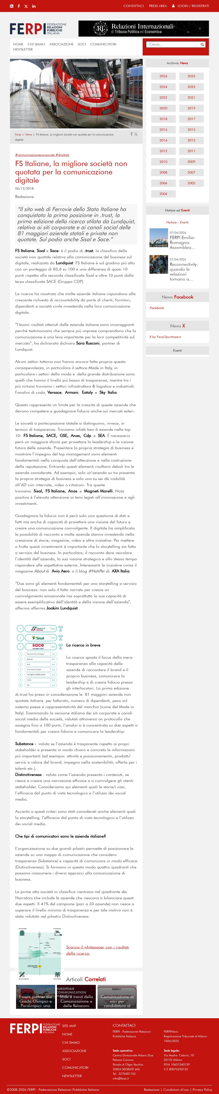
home (18, 44)
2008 (163, 172)
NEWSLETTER (23, 49)
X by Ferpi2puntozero (165, 337)
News (28, 134)
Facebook (156, 308)
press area (158, 6)
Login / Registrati (190, 6)
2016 (163, 130)
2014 (163, 140)
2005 (191, 183)
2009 (191, 162)
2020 (163, 108)
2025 (191, 76)
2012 (163, 151)
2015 (191, 130)
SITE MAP (69, 1026)
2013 (191, 140)
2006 (163, 183)
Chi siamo (36, 44)
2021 (191, 97)
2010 (163, 162)
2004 (163, 194)
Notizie (171, 222)
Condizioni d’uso (176, 1090)
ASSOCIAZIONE (61, 44)
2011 (191, 151)
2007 (191, 172)
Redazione (151, 1090)
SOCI (82, 44)
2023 (191, 87)
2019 (191, 108)
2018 (163, 119)
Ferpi (18, 134)
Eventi (184, 222)
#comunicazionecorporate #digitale (42, 155)
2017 (191, 119)
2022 (163, 97)
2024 (163, 87)
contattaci (133, 6)
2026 (163, 76)
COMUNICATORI (103, 44)
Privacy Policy (202, 1090)
